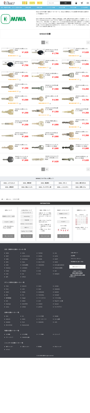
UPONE (24, 307)
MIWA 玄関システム (81, 187)
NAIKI (39, 289)
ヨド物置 (8, 334)
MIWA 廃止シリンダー (27, 187)
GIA (23, 274)
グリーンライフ (9, 337)
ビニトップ (57, 334)
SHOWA (40, 256)
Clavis (23, 262)
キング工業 (41, 316)
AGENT (56, 259)
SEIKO (7, 292)
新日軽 (39, 346)
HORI (7, 265)
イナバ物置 (41, 334)
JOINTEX (40, 307)
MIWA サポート (63, 183)
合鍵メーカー (8, 199)
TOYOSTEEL (41, 295)
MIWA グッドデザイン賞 (45, 187)
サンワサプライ (58, 307)
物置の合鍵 (39, 7)
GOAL (23, 253)
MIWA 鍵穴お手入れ (81, 183)
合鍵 (2, 199)
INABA (23, 292)
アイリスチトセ (42, 298)
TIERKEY (24, 271)
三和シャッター (25, 346)
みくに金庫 (57, 319)
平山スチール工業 (59, 301)
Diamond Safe (25, 325)
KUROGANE (41, 292)
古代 (7, 277)
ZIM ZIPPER (25, 304)
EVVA (39, 271)
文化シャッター (58, 346)
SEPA (7, 262)
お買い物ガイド (74, 252)
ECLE (39, 274)
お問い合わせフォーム (77, 266)
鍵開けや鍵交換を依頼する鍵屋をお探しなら (77, 275)
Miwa (37, 18)
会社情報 (73, 255)
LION (23, 289)
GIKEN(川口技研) (58, 268)
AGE (56, 271)
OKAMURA (57, 289)
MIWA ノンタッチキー (63, 187)
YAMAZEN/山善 (25, 337)
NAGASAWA (41, 265)
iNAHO (56, 262)
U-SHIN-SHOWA (26, 256)
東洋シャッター (9, 346)
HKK (7, 301)
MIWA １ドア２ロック (9, 183)
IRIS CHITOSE (9, 325)
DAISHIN (57, 292)
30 (50, 68)
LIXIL (56, 253)
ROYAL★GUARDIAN (59, 265)
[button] (88, 42)
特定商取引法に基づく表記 (77, 261)
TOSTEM (40, 253)
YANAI (7, 271)
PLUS (7, 289)
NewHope (8, 304)
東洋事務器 (8, 298)
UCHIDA (56, 286)
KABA (7, 259)
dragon (24, 298)
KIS (23, 316)
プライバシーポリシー (76, 258)
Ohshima (8, 268)
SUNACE (40, 304)
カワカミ (8, 349)
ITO (23, 295)
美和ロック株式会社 (57, 18)
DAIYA (39, 286)
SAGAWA (8, 322)
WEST (7, 256)
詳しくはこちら (8, 236)
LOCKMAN (24, 268)
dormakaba (25, 259)
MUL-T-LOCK (41, 262)
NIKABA (40, 259)
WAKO (23, 319)
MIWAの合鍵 (62, 7)
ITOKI (7, 286)
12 (20, 103)
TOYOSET (57, 295)
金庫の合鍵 (28, 7)
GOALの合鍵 (73, 7)
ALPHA (56, 256)
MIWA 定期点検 (9, 187)
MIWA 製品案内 (45, 183)
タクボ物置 (24, 334)
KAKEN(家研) (25, 265)
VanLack (57, 304)
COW (7, 274)
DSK (7, 295)
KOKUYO (24, 286)
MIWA (7, 253)
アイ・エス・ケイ (42, 319)
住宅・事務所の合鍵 (5, 7)
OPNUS (24, 277)
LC (39, 268)
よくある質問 (84, 7)
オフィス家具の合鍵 (17, 7)
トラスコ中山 (58, 298)
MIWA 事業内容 (27, 183)
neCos (7, 307)
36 (80, 56)
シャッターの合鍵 (50, 7)
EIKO (7, 316)
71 (20, 56)
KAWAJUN (57, 274)
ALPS (39, 301)
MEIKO (23, 301)
